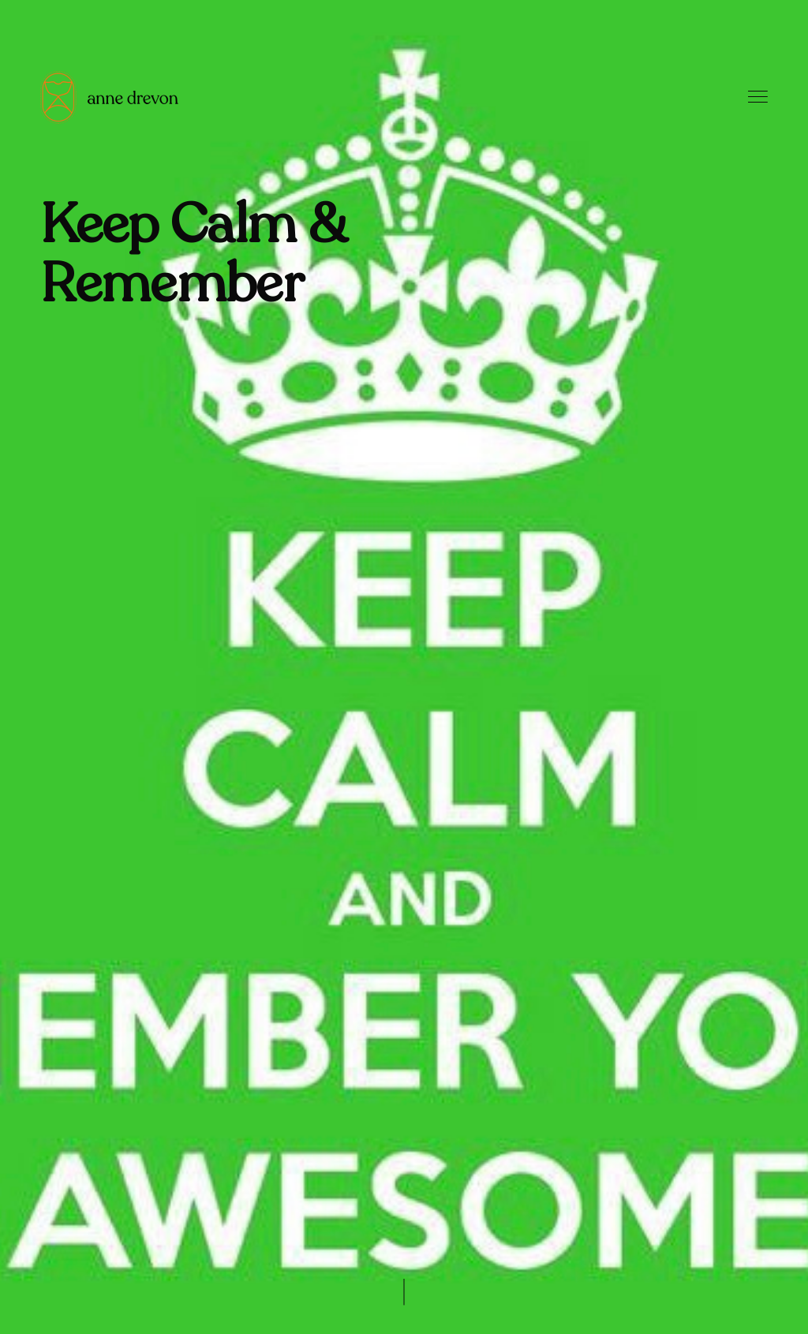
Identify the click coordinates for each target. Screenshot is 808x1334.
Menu (758, 97)
